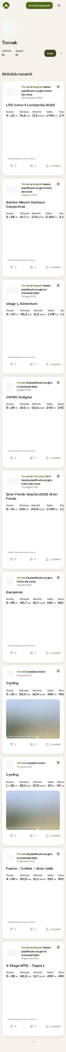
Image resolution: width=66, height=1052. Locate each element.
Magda (37, 87)
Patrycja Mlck (42, 476)
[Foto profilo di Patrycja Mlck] (15, 481)
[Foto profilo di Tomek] (10, 28)
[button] (39, 5)
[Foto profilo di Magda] (15, 92)
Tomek (10, 43)
